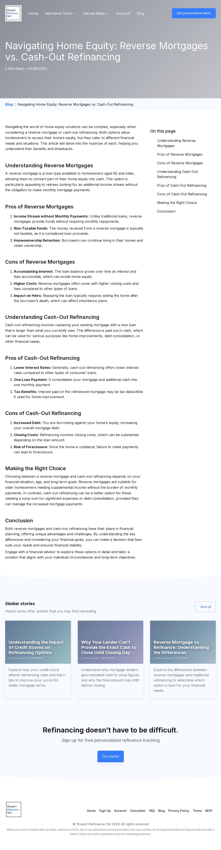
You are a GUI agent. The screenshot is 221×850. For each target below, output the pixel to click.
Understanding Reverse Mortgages (176, 143)
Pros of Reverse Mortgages (179, 154)
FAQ (152, 810)
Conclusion (166, 211)
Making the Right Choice (177, 202)
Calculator (138, 810)
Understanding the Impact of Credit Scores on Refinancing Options (36, 647)
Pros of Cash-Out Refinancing (181, 185)
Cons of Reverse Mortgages (180, 163)
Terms (197, 810)
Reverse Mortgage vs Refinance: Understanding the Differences (181, 647)
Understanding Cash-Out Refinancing (177, 174)
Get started (110, 756)
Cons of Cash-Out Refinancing (182, 194)
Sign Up (105, 810)
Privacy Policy (178, 810)
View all (205, 607)
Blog (140, 13)
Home (33, 13)
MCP (208, 810)
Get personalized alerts (194, 13)
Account (123, 13)
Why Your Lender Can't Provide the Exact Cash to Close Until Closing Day (108, 647)
